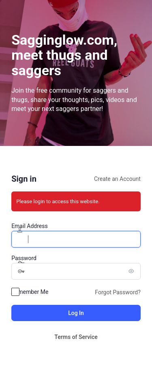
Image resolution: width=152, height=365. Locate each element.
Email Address (29, 226)
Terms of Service (75, 337)
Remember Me (29, 292)
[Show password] (132, 271)
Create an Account (117, 179)
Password (23, 258)
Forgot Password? (118, 292)
